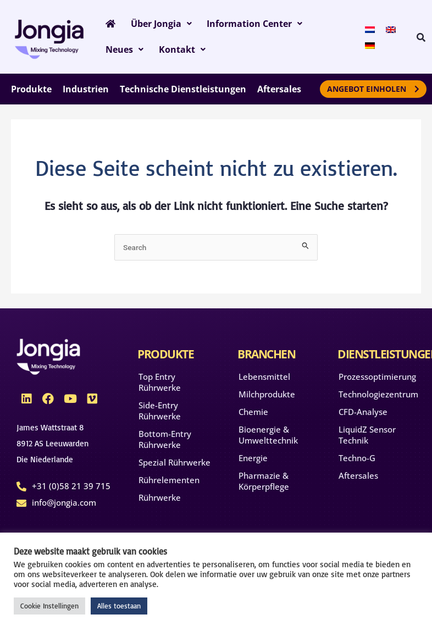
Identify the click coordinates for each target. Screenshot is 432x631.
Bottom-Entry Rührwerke (165, 442)
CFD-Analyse (363, 414)
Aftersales (358, 478)
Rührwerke (160, 500)
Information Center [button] (244, 25)
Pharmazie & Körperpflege (264, 484)
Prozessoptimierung (377, 379)
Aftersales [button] (279, 92)
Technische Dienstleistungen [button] (183, 92)
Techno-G (357, 461)
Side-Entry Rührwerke (160, 414)
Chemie (253, 414)
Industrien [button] (86, 92)
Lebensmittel (264, 379)
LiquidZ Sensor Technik (367, 438)
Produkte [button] (31, 92)
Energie (253, 461)
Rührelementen (169, 483)
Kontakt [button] (127, 52)
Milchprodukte (267, 397)
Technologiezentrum (377, 397)
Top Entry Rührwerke (160, 385)
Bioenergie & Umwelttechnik (268, 438)
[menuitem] (366, 30)
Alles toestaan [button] (119, 605)
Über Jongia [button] (155, 25)
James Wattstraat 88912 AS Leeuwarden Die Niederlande (52, 447)
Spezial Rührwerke (175, 465)
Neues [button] (322, 25)
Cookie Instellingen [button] (49, 605)
